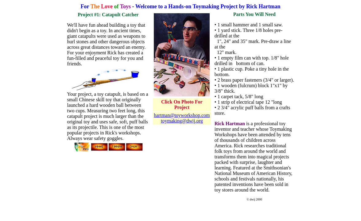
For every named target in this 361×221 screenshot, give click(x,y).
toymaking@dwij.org (182, 120)
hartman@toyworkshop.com (182, 115)
